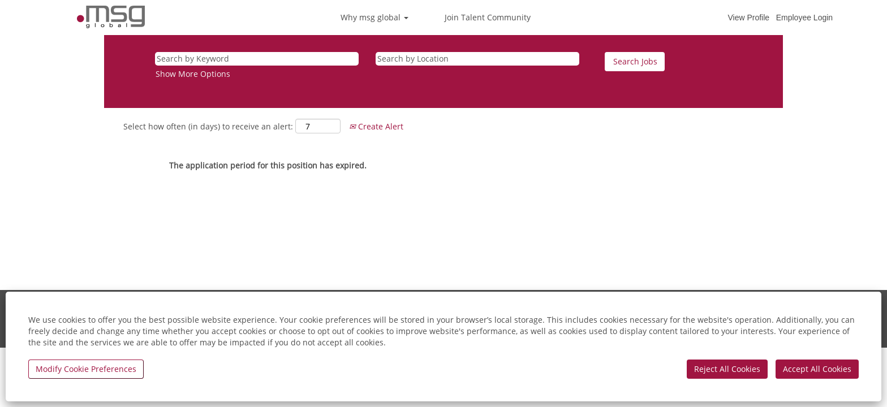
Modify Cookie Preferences (86, 368)
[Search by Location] (477, 59)
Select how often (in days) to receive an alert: (208, 126)
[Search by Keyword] (257, 59)
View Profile (748, 17)
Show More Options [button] (193, 73)
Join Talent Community (488, 17)
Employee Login (804, 17)
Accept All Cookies (817, 368)
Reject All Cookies (727, 368)
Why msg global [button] (374, 17)
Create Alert (376, 126)
